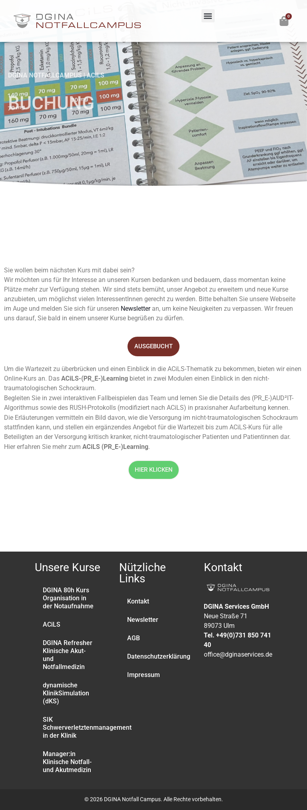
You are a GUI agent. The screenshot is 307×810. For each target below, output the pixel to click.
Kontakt (138, 601)
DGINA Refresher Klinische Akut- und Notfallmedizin (67, 655)
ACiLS (51, 624)
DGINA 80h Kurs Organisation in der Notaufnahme (68, 598)
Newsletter (135, 308)
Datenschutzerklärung (157, 656)
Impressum (143, 675)
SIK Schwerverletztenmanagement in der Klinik (73, 727)
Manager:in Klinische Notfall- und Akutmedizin (67, 762)
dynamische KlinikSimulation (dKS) (66, 693)
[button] (208, 15)
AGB (133, 638)
